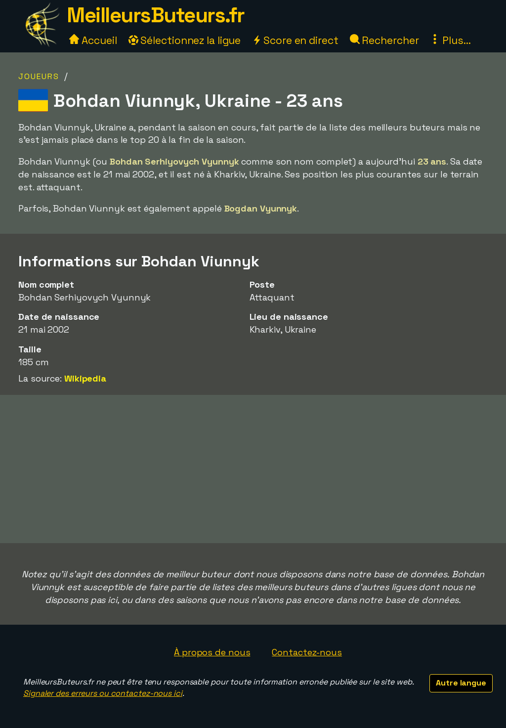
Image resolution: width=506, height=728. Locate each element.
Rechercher (384, 40)
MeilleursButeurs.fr (156, 15)
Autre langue (461, 683)
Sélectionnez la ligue (184, 40)
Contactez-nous (307, 652)
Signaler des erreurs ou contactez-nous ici (102, 693)
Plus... (450, 40)
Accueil (93, 40)
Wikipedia (85, 378)
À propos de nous (212, 652)
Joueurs (38, 76)
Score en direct (295, 40)
